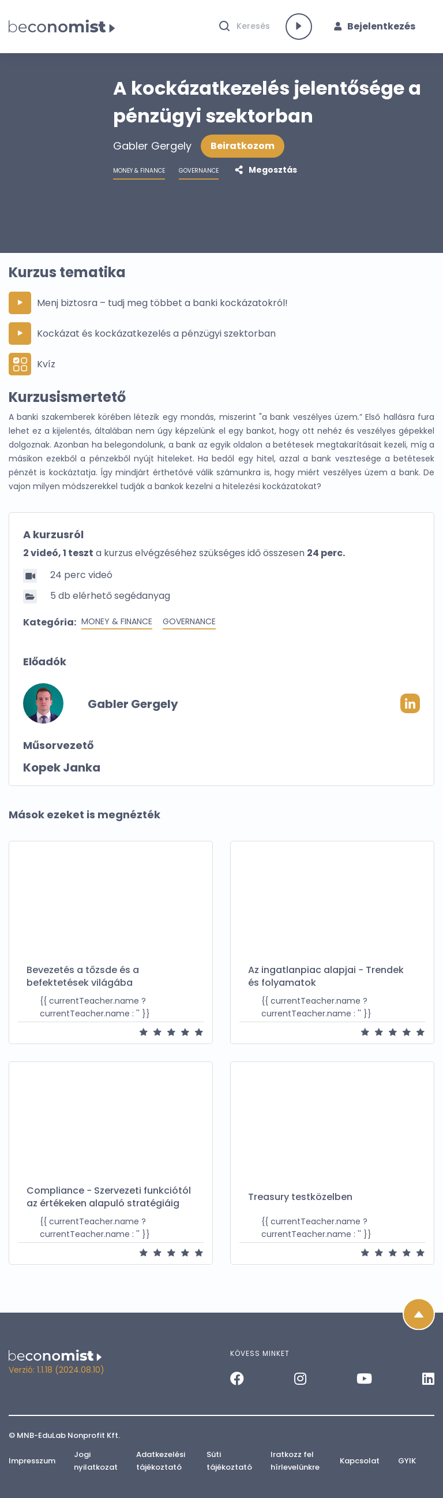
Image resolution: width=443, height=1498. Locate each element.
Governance (189, 626)
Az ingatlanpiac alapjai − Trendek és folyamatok (326, 981)
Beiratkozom (243, 150)
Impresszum (32, 1460)
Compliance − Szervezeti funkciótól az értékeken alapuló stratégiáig (109, 1201)
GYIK (407, 1460)
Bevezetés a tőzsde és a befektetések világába (83, 981)
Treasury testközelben (300, 1201)
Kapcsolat (360, 1460)
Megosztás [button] (272, 174)
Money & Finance (116, 626)
